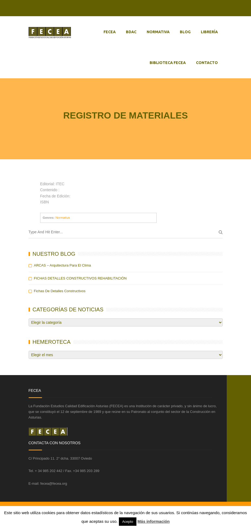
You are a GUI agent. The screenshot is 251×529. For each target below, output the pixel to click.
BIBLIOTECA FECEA (168, 62)
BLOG (185, 32)
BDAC (131, 32)
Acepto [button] (127, 522)
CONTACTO (207, 62)
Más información (153, 521)
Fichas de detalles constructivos (59, 291)
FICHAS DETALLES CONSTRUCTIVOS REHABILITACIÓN (80, 278)
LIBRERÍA (209, 32)
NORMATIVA (158, 32)
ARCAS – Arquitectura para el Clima (62, 265)
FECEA (110, 32)
